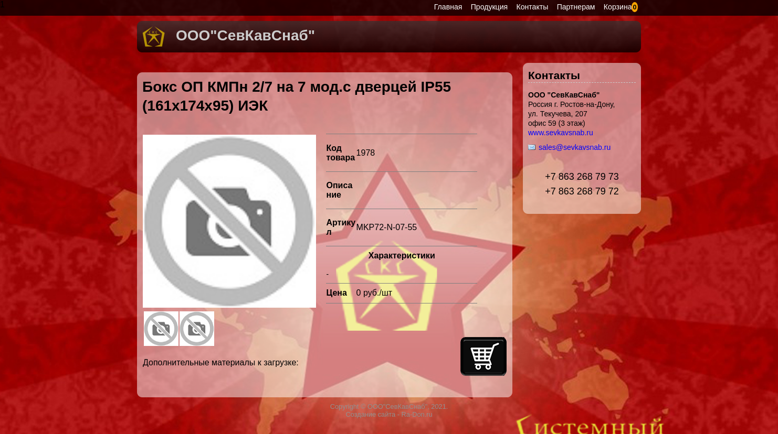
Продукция (489, 7)
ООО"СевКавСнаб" (245, 35)
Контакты (533, 7)
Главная (448, 7)
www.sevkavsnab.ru (560, 132)
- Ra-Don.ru (413, 414)
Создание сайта (370, 414)
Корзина (618, 7)
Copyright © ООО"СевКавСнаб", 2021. (389, 406)
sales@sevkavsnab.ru (575, 147)
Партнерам (576, 7)
